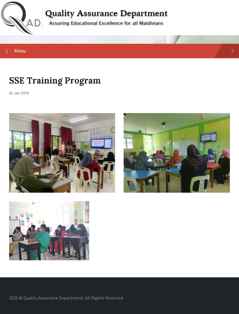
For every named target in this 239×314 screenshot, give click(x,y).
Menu (123, 50)
